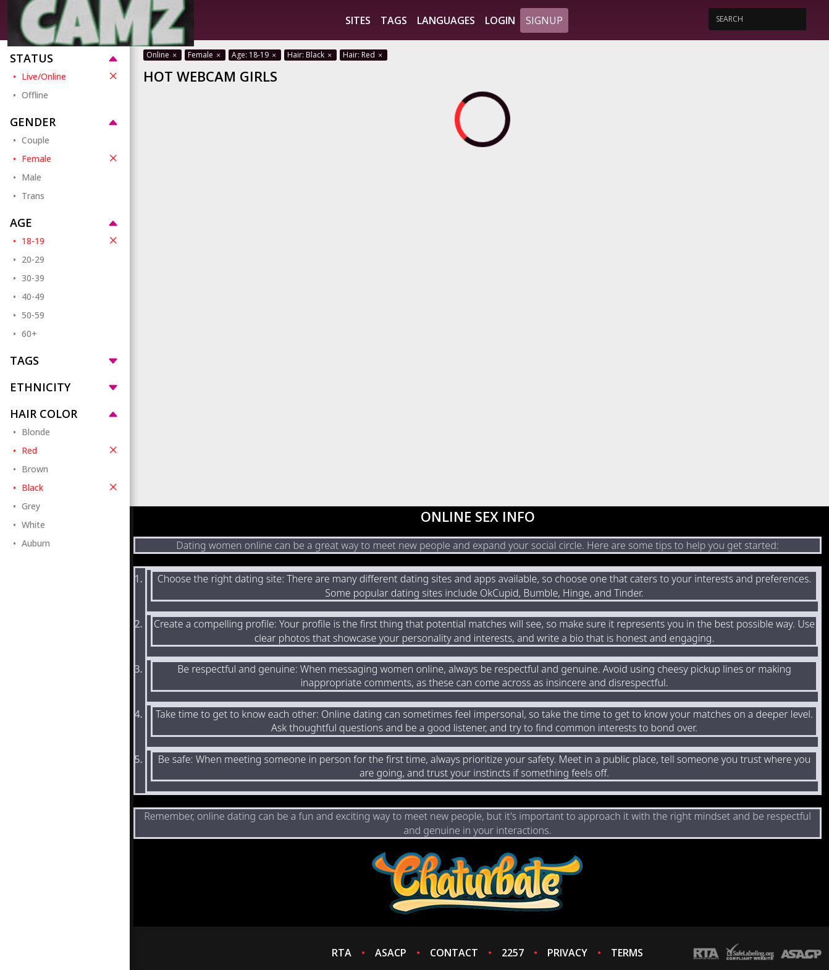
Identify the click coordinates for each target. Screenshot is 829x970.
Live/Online (71, 76)
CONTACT (454, 952)
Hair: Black (310, 54)
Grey (31, 506)
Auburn (36, 543)
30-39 (33, 278)
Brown (35, 469)
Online (162, 54)
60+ (29, 333)
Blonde (36, 432)
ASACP (390, 952)
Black (71, 487)
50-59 (33, 315)
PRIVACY (567, 952)
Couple (35, 140)
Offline (35, 95)
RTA (341, 952)
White (33, 524)
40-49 (33, 296)
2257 (513, 952)
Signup (544, 20)
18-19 (71, 240)
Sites (358, 20)
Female (71, 158)
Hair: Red (363, 54)
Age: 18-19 (255, 54)
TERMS (627, 952)
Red (71, 450)
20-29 (33, 259)
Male (31, 177)
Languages (446, 20)
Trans (33, 196)
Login (500, 20)
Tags (394, 20)
